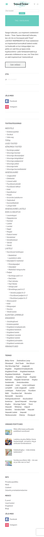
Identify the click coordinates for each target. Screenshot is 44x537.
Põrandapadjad (14, 264)
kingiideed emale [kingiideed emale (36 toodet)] (11, 371)
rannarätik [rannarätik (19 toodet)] (9, 396)
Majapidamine (12, 218)
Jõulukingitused (12, 321)
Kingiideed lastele (13, 332)
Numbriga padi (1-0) (16, 276)
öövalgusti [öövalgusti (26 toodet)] (31, 415)
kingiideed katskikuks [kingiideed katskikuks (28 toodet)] (12, 374)
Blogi (7, 508)
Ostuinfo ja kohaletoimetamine (16, 490)
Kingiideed (9, 506)
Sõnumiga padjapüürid (15, 161)
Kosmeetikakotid (13, 203)
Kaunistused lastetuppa (15, 252)
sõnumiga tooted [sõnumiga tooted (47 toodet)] (19, 404)
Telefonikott (11, 200)
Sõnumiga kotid (12, 166)
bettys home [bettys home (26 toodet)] (9, 361)
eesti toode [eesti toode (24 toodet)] (20, 363)
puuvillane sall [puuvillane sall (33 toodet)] (16, 393)
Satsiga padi (13, 287)
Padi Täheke (13, 284)
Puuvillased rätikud (13, 187)
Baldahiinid (13, 255)
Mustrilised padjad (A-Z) (18, 298)
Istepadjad (12, 267)
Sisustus (10, 309)
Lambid (9, 226)
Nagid (9, 229)
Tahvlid (9, 243)
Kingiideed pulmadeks (15, 340)
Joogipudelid (11, 176)
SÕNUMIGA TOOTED (13, 147)
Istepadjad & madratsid (15, 261)
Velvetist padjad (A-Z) (17, 293)
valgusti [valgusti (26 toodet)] (27, 407)
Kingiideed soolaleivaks (15, 343)
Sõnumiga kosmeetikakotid (16, 169)
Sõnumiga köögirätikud (15, 158)
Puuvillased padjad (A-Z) (19, 295)
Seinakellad (11, 237)
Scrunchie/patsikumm (15, 197)
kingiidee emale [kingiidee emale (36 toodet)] (21, 377)
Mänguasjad (11, 306)
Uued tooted (9, 503)
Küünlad (10, 221)
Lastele (9, 224)
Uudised (8, 487)
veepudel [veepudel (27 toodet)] (31, 410)
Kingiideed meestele (14, 335)
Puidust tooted (12, 234)
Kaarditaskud (11, 192)
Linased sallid (12, 181)
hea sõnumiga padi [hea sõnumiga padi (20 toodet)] (12, 366)
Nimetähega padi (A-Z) (17, 289)
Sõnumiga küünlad (13, 153)
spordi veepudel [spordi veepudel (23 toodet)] (21, 401)
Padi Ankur (12, 278)
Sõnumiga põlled (13, 164)
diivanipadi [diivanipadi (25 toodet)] (9, 363)
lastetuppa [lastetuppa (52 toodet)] (9, 390)
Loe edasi (15, 64)
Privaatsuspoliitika (11, 482)
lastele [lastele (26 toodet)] (31, 388)
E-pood (8, 500)
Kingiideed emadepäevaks (16, 327)
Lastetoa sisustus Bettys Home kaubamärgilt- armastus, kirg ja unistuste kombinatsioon (25, 441)
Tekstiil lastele (12, 312)
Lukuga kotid (11, 206)
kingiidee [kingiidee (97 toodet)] (8, 369)
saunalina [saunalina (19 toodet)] (19, 396)
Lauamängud (11, 215)
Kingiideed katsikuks (14, 330)
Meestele (9, 128)
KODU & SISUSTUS (12, 212)
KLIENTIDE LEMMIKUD (14, 315)
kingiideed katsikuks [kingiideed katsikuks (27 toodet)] (27, 371)
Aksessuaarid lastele (15, 209)
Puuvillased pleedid (14, 184)
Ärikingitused (11, 346)
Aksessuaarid (11, 172)
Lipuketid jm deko (15, 258)
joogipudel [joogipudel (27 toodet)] (26, 366)
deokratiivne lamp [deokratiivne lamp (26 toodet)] (23, 361)
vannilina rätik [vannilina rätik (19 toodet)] (19, 410)
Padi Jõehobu (13, 281)
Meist (7, 485)
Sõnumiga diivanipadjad (15, 156)
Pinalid (9, 195)
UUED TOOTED (11, 143)
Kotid (8, 189)
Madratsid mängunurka (17, 270)
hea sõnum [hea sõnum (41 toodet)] (30, 363)
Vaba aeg (10, 137)
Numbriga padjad (13, 150)
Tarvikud (10, 134)
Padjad (9, 272)
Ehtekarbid (11, 178)
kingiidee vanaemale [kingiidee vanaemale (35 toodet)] (21, 380)
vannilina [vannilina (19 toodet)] (8, 410)
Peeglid (9, 232)
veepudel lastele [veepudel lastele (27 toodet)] (11, 412)
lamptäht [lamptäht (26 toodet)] (8, 388)
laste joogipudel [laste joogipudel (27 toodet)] (21, 388)
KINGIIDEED (10, 318)
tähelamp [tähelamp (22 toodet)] (17, 407)
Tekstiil (9, 245)
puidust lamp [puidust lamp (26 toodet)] (21, 390)
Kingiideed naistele (13, 338)
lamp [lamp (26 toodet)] (18, 385)
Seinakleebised (12, 240)
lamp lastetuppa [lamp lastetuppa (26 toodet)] (28, 385)
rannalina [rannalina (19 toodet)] (28, 393)
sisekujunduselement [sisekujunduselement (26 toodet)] (12, 399)
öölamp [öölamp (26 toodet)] (22, 415)
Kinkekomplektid (13, 132)
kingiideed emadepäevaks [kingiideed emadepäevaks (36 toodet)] (23, 369)
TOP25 (7, 140)
